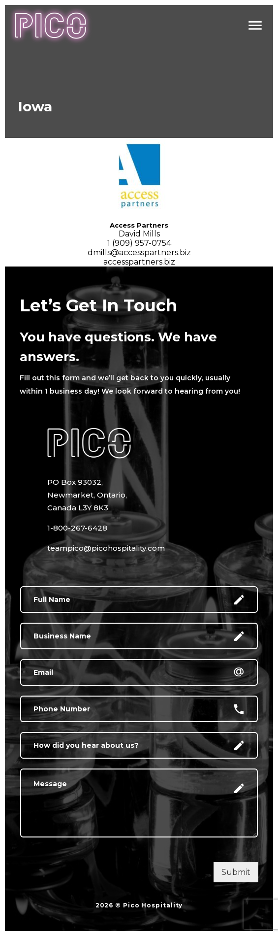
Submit (235, 872)
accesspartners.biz (139, 262)
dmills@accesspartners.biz (139, 252)
